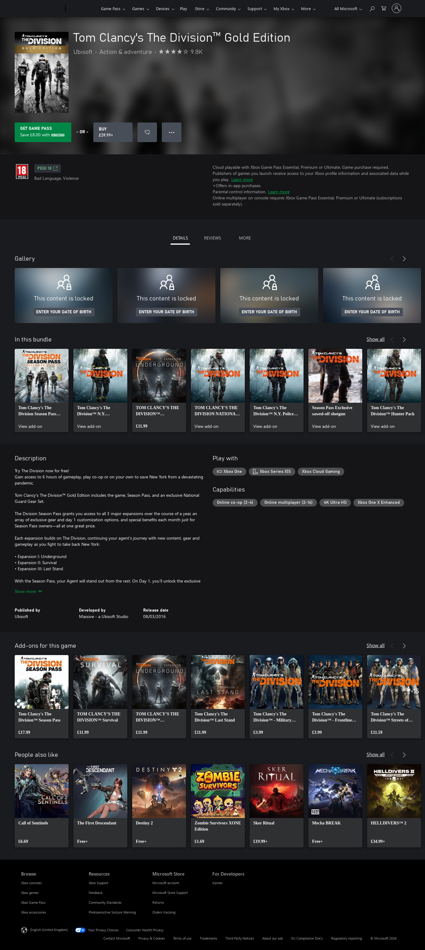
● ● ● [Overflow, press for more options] (172, 132)
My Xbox (281, 8)
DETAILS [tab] (180, 238)
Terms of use (182, 938)
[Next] (404, 258)
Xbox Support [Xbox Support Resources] (98, 883)
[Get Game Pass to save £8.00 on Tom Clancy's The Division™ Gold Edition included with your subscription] (43, 132)
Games (138, 8)
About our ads (272, 938)
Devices (163, 8)
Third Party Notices (240, 938)
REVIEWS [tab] (212, 238)
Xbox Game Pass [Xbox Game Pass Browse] (33, 902)
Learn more (242, 179)
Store (199, 8)
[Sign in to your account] (396, 8)
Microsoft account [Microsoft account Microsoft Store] (165, 883)
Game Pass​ (111, 8)
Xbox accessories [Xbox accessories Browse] (33, 912)
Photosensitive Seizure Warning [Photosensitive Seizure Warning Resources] (112, 912)
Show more (28, 591)
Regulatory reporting (346, 938)
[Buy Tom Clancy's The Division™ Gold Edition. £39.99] (112, 132)
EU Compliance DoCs (307, 938)
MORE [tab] (245, 238)
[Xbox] (82, 8)
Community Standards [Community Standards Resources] (105, 902)
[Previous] (392, 258)
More (306, 8)
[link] (42, 390)
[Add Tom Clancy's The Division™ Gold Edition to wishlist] (147, 132)
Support (255, 8)
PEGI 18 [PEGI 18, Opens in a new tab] (47, 168)
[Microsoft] (42, 8)
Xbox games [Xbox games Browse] (30, 893)
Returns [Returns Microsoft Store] (158, 902)
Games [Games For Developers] (217, 883)
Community (226, 8)
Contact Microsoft (116, 938)
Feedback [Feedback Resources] (96, 893)
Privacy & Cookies (151, 938)
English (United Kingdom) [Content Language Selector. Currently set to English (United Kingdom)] (49, 930)
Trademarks (208, 938)
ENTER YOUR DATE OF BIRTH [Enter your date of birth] (63, 312)
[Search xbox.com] (371, 8)
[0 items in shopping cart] (383, 8)
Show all (376, 339)
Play (183, 8)
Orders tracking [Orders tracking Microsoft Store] (163, 912)
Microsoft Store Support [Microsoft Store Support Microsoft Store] (170, 893)
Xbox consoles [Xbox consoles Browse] (31, 883)
